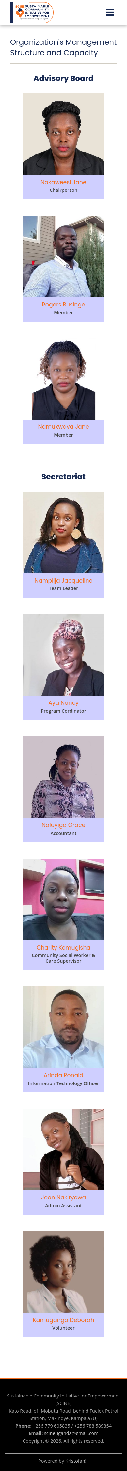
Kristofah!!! (77, 1461)
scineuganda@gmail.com (71, 1433)
